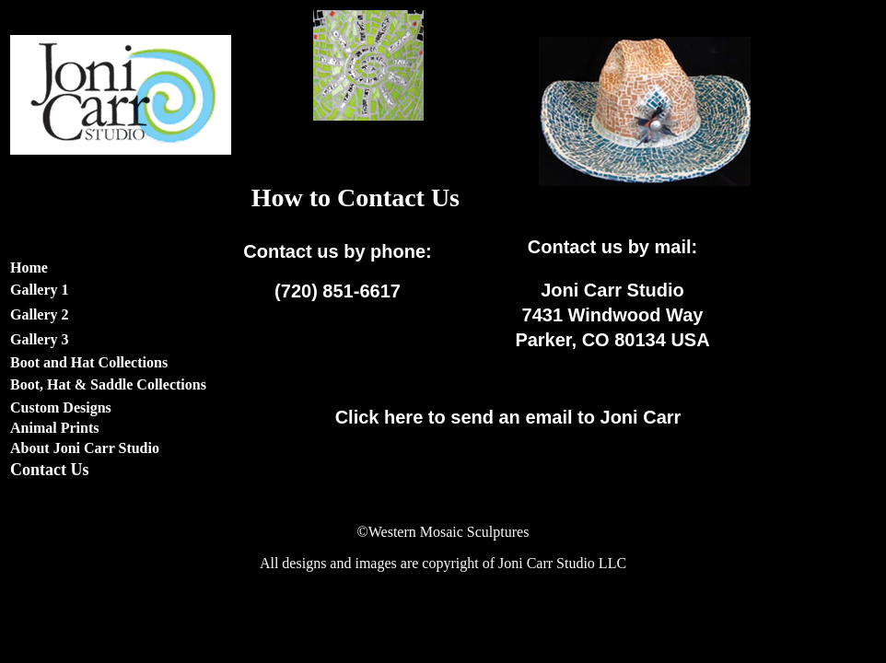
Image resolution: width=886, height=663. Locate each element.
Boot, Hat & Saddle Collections (108, 384)
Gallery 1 (39, 289)
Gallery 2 (39, 314)
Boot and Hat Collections (89, 362)
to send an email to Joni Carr (508, 417)
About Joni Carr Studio (84, 448)
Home (29, 267)
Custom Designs (60, 407)
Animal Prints (54, 428)
